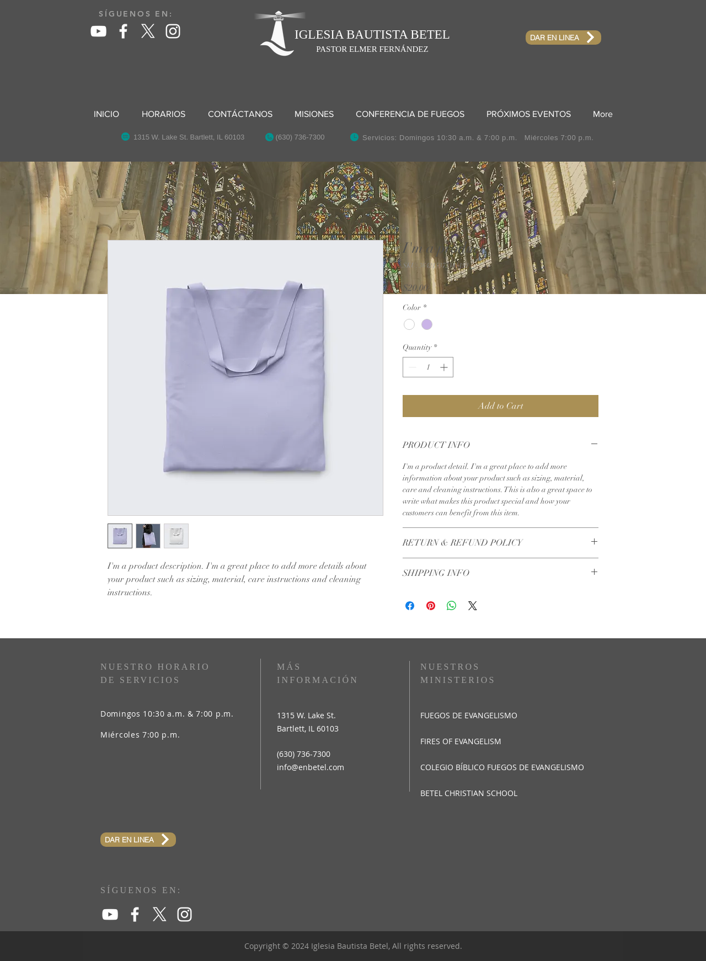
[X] (148, 31)
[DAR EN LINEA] (563, 37)
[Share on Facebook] (409, 605)
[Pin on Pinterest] (430, 605)
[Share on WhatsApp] (451, 605)
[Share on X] (472, 605)
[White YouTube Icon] (98, 31)
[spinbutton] (428, 367)
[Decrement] (411, 367)
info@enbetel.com (310, 767)
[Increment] (445, 367)
